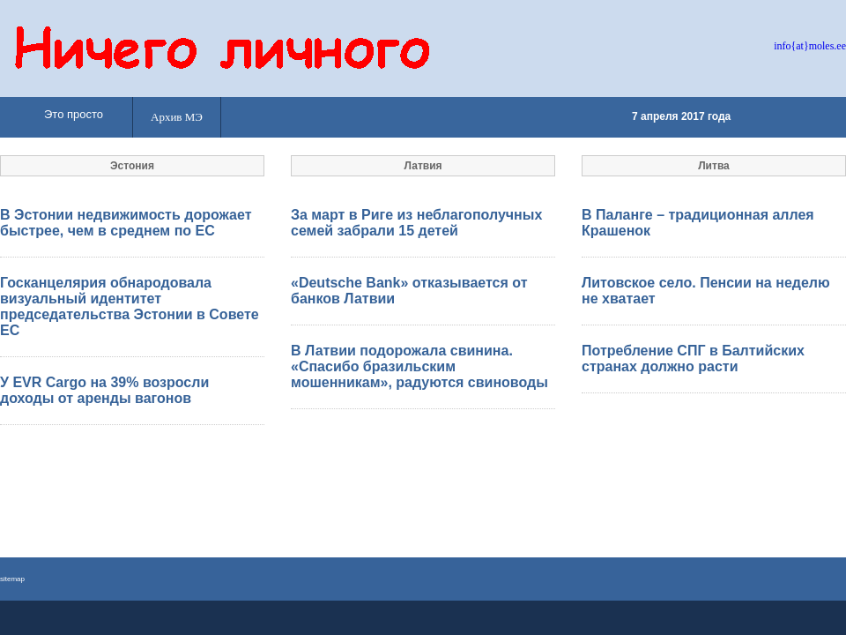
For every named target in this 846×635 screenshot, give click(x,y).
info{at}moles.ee (810, 46)
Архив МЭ (177, 116)
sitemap (12, 579)
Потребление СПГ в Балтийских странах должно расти (693, 358)
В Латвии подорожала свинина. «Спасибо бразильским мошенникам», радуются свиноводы (419, 366)
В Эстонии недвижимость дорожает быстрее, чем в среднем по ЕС (125, 222)
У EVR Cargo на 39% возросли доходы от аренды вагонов (104, 390)
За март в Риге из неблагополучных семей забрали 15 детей (416, 222)
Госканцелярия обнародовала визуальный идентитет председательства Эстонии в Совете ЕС (129, 306)
